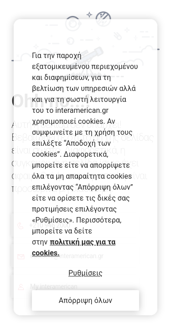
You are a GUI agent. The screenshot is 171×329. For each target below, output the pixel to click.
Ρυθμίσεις (85, 273)
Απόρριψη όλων (86, 300)
